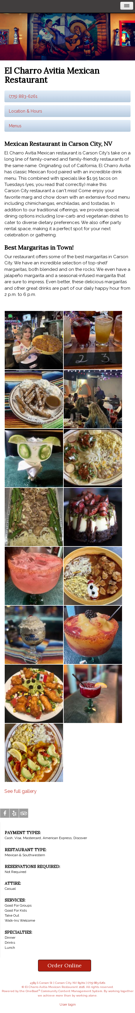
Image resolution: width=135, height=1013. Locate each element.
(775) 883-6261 (23, 96)
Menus (15, 125)
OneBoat (33, 991)
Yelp (14, 814)
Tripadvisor (23, 814)
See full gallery (20, 791)
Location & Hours (25, 111)
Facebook (4, 814)
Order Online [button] (64, 965)
